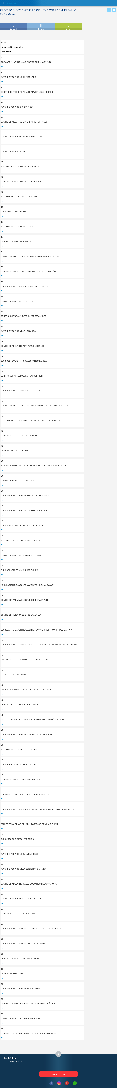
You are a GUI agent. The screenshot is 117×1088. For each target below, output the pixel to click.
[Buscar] (114, 10)
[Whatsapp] (109, 10)
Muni (9, 4)
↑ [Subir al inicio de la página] (59, 1054)
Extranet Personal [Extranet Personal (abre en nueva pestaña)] (15, 1062)
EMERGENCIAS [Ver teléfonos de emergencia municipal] (58, 1074)
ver (2, 66)
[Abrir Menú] (3, 3)
